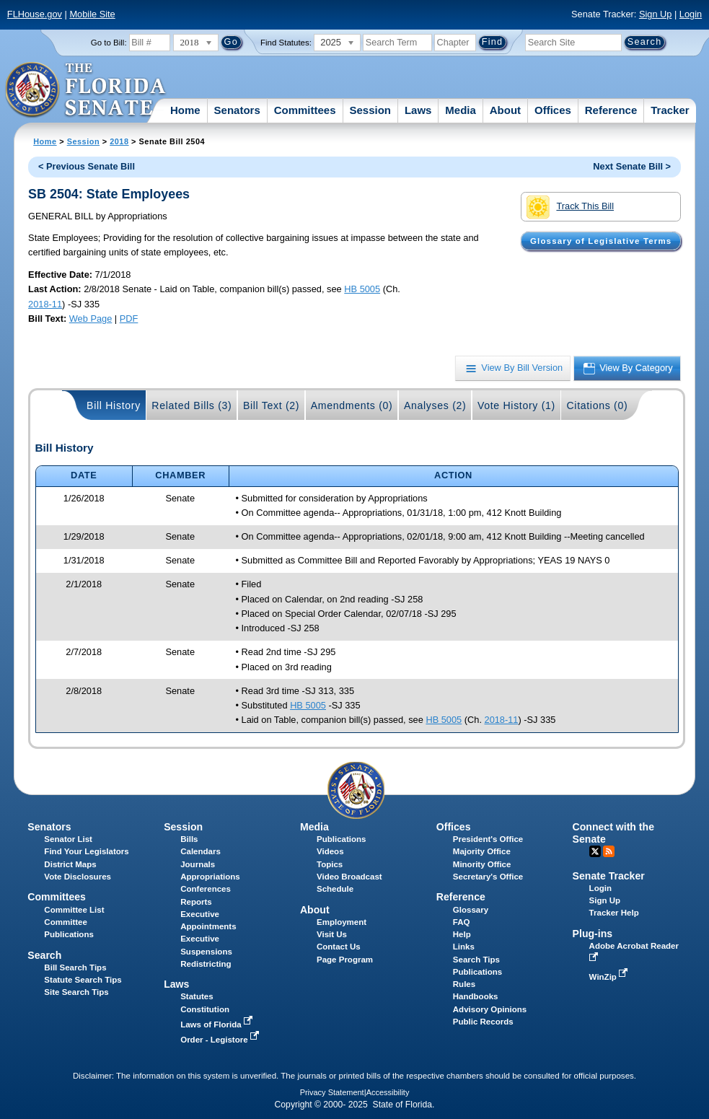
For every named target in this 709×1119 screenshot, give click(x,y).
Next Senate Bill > (632, 166)
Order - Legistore (221, 1039)
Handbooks (475, 996)
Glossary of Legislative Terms (600, 241)
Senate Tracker (609, 876)
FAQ (461, 922)
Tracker (670, 110)
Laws (418, 110)
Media (460, 110)
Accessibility (388, 1092)
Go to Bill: (109, 42)
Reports (196, 902)
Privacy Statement (332, 1092)
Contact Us (339, 946)
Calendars (200, 851)
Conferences (205, 889)
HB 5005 (362, 289)
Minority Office (482, 864)
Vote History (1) (516, 405)
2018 (119, 141)
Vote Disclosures (77, 876)
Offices (552, 110)
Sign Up (655, 14)
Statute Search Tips (82, 979)
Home (185, 110)
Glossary (470, 909)
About (505, 110)
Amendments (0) (352, 405)
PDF (129, 318)
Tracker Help (614, 912)
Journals (197, 864)
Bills (189, 839)
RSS (609, 851)
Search (44, 955)
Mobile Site (92, 14)
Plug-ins (593, 933)
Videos (330, 851)
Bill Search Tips (75, 967)
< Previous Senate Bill (86, 166)
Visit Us (332, 934)
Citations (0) (596, 405)
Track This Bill (570, 207)
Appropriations (210, 876)
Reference (611, 110)
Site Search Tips (76, 992)
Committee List (74, 909)
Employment (341, 922)
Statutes (196, 996)
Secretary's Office (488, 876)
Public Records (483, 1021)
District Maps (70, 864)
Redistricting (205, 964)
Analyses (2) (435, 405)
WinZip (609, 977)
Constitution (204, 1009)
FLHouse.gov (34, 14)
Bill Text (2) (271, 405)
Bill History (114, 405)
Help (462, 934)
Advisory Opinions (490, 1009)
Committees (305, 110)
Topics (330, 864)
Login (690, 14)
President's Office (488, 839)
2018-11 (45, 304)
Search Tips (476, 959)
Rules (464, 984)
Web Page (91, 318)
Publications (341, 839)
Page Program (345, 959)
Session (370, 110)
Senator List (68, 839)
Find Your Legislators (86, 851)
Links (464, 946)
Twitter (595, 851)
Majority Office (482, 851)
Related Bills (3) (191, 405)
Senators (237, 110)
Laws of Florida (217, 1024)
